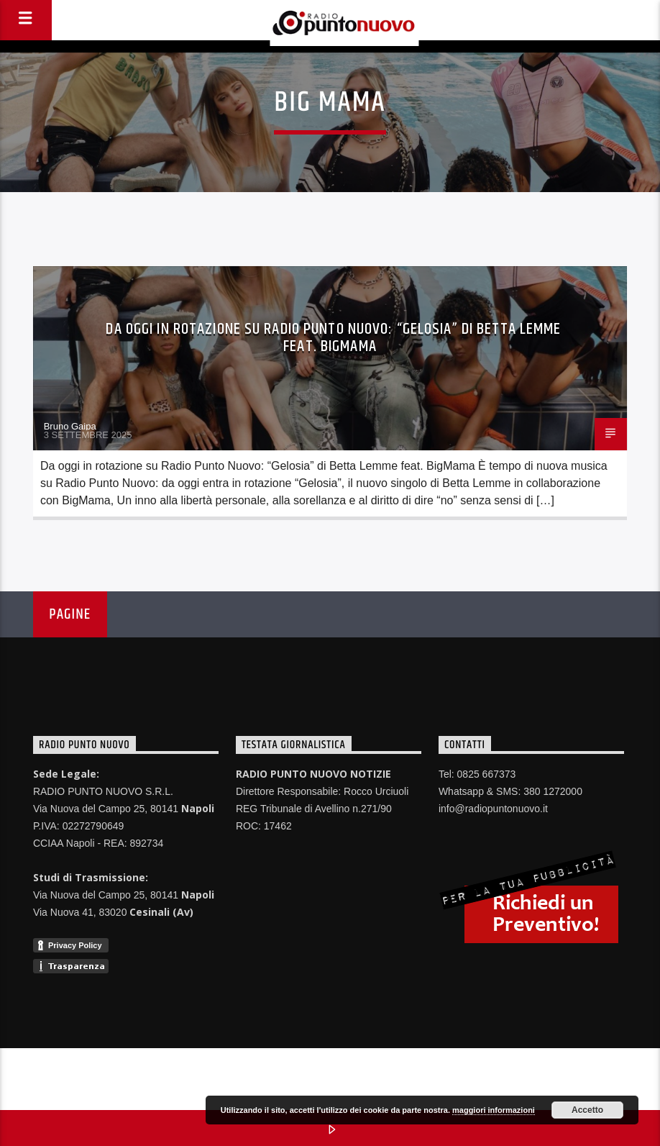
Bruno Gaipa (70, 426)
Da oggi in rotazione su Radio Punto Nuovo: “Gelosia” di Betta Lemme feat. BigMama (333, 338)
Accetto (587, 1110)
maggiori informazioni (493, 1110)
